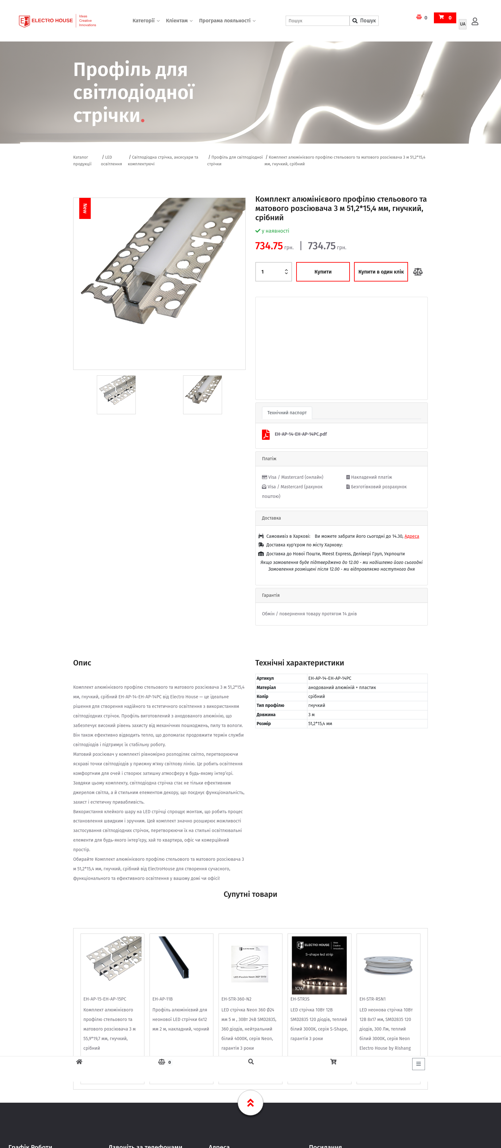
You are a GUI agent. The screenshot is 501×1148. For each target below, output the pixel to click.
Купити (323, 272)
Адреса (412, 536)
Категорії (144, 21)
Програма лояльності (224, 21)
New (85, 208)
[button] (268, 348)
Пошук (364, 21)
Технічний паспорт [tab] (287, 413)
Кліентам (177, 21)
